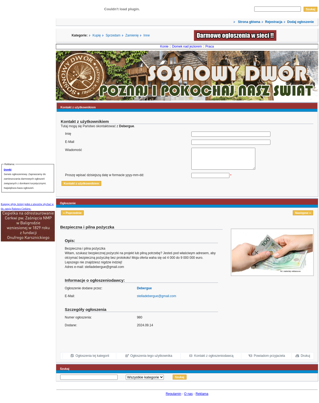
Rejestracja (273, 22)
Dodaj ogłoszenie (300, 22)
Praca (209, 46)
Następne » (303, 217)
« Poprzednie (72, 217)
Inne (147, 35)
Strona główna (248, 22)
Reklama (202, 398)
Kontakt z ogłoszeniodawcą (213, 360)
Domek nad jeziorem (187, 46)
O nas (188, 398)
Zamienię (131, 35)
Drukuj (305, 360)
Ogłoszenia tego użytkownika (151, 360)
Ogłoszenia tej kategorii (92, 360)
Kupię (97, 35)
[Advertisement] (280, 318)
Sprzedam (113, 35)
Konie (164, 46)
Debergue (144, 292)
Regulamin (173, 398)
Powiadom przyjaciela (269, 360)
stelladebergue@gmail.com (156, 300)
